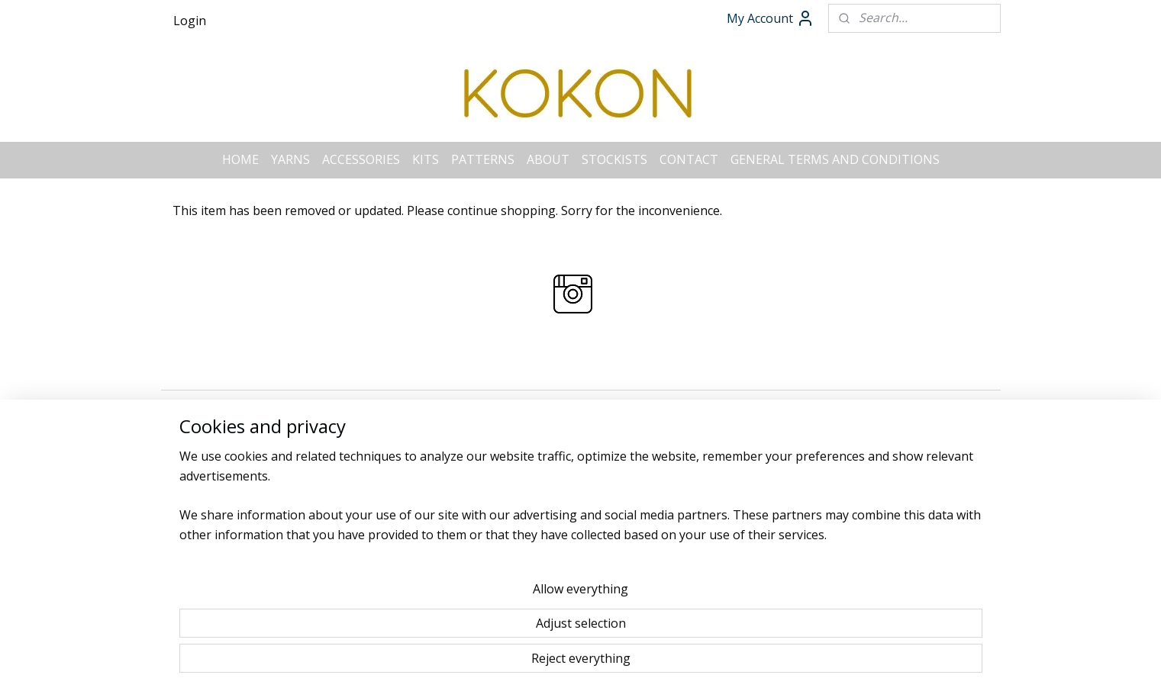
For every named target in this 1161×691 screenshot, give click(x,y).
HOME (240, 159)
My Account (770, 18)
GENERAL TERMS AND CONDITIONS (835, 159)
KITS (425, 159)
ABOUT (548, 159)
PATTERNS (482, 159)
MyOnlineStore (748, 403)
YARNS (290, 159)
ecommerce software (612, 403)
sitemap (520, 403)
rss (552, 403)
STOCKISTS (614, 159)
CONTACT (689, 159)
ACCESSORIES (361, 159)
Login (189, 20)
